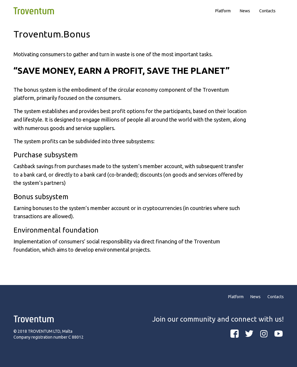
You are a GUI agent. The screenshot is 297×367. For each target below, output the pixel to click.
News (245, 10)
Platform (223, 10)
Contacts (267, 10)
